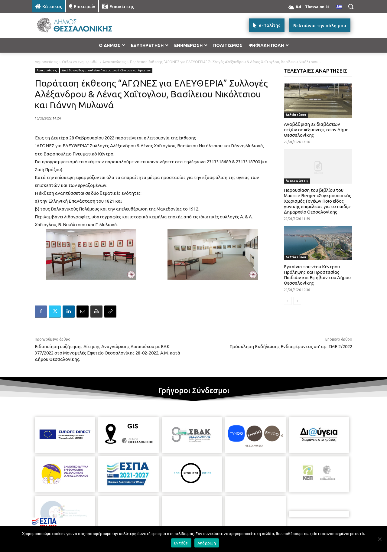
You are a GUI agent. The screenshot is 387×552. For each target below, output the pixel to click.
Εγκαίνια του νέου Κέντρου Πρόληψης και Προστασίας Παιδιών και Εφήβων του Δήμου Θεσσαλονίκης (317, 275)
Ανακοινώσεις (114, 62)
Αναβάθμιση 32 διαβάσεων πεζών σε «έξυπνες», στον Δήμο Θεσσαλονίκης (316, 130)
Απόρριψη (206, 543)
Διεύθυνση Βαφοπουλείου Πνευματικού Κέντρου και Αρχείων (106, 70)
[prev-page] (287, 301)
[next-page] (297, 301)
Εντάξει (181, 543)
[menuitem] (339, 7)
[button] (350, 6)
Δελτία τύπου (296, 114)
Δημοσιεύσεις (46, 62)
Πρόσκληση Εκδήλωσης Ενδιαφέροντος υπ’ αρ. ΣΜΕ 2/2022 (290, 346)
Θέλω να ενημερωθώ (80, 62)
